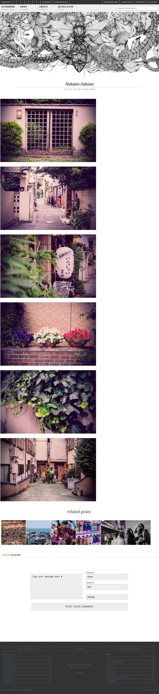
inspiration (111, 681)
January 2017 (8, 658)
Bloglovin (65, 8)
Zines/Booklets (61, 2)
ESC (107, 658)
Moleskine (6, 2)
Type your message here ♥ (56, 586)
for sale (110, 666)
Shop (24, 8)
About (43, 8)
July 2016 (7, 681)
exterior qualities (115, 662)
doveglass (140, 2)
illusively (153, 2)
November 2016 (9, 666)
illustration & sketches (117, 677)
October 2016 (9, 669)
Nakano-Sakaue (79, 83)
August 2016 (8, 677)
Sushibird (8, 8)
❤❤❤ (108, 655)
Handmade (46, 2)
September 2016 (10, 673)
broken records (111, 2)
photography (16, 555)
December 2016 (9, 662)
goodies (109, 669)
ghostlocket (127, 2)
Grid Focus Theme (21, 690)
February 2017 (9, 655)
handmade (111, 673)
